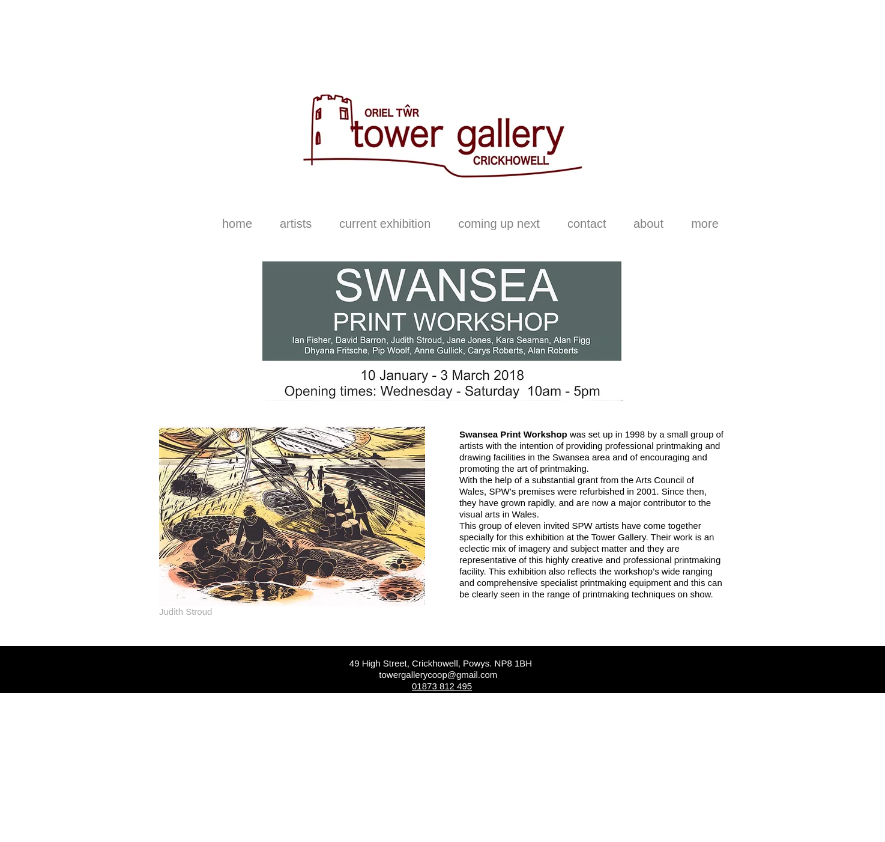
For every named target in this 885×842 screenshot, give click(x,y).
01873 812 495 (442, 686)
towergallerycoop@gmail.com (438, 675)
